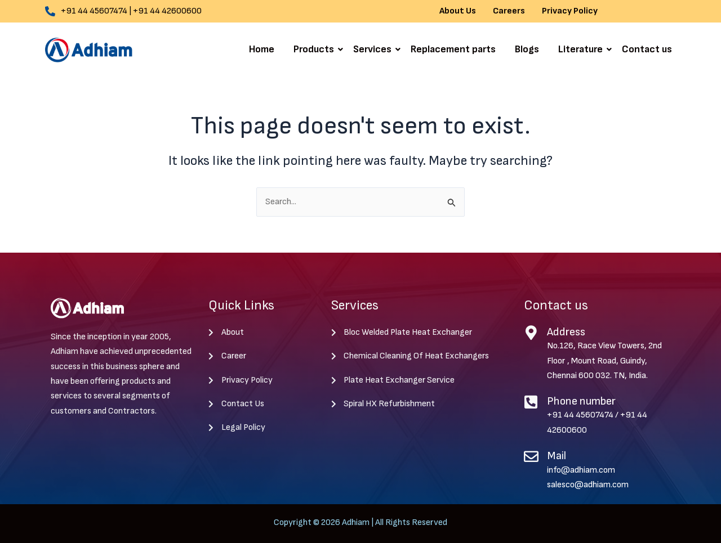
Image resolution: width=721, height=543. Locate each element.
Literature (582, 49)
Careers (509, 11)
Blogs (527, 49)
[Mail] (531, 456)
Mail (556, 456)
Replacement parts (453, 49)
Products (315, 49)
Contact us (647, 49)
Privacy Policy (570, 11)
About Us (457, 11)
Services (374, 49)
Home (261, 49)
